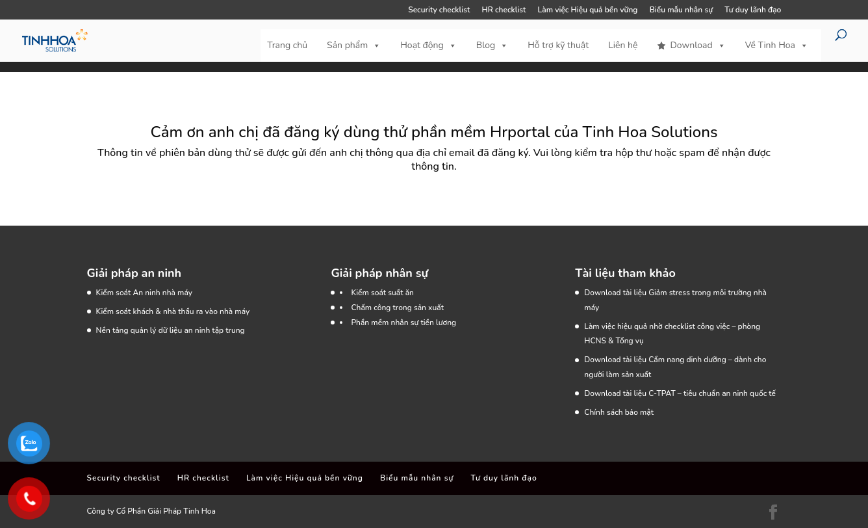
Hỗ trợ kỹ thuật (558, 45)
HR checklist (503, 10)
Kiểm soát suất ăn (382, 292)
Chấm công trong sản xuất (397, 307)
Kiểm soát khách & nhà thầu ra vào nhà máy (173, 311)
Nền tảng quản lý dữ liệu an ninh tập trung (170, 330)
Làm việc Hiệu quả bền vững (588, 10)
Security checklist (439, 10)
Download (697, 45)
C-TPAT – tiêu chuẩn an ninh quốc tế (712, 393)
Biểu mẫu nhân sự (681, 10)
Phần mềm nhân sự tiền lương (403, 322)
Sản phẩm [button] (354, 45)
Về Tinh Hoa (776, 45)
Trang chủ (287, 45)
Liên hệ (622, 45)
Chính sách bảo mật (619, 412)
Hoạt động (428, 45)
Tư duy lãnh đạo (752, 10)
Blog (492, 45)
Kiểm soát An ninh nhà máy (144, 292)
